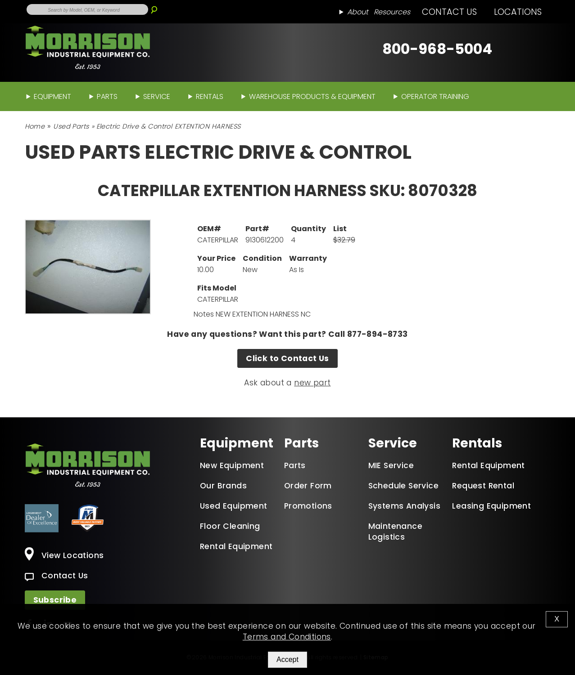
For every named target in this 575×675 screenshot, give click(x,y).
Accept (287, 659)
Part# (257, 229)
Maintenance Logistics (395, 531)
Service (156, 96)
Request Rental (483, 485)
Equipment (52, 96)
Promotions (308, 506)
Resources (392, 12)
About (357, 12)
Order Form (308, 485)
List (340, 229)
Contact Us (449, 12)
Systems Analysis (404, 506)
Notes (204, 314)
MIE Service (391, 465)
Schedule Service (403, 485)
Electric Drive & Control (134, 126)
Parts (107, 96)
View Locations (64, 555)
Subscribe (55, 600)
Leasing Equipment (491, 506)
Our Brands (223, 485)
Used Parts (71, 126)
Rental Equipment (236, 546)
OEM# (209, 229)
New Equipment (232, 465)
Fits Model (216, 288)
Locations (518, 12)
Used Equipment (233, 506)
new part (312, 382)
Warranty (308, 258)
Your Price (216, 258)
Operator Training (435, 96)
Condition (262, 258)
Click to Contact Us (287, 358)
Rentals (209, 96)
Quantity (308, 229)
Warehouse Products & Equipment (312, 96)
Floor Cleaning (230, 526)
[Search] (154, 6)
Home (35, 126)
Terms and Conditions (287, 636)
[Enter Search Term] (87, 9)
